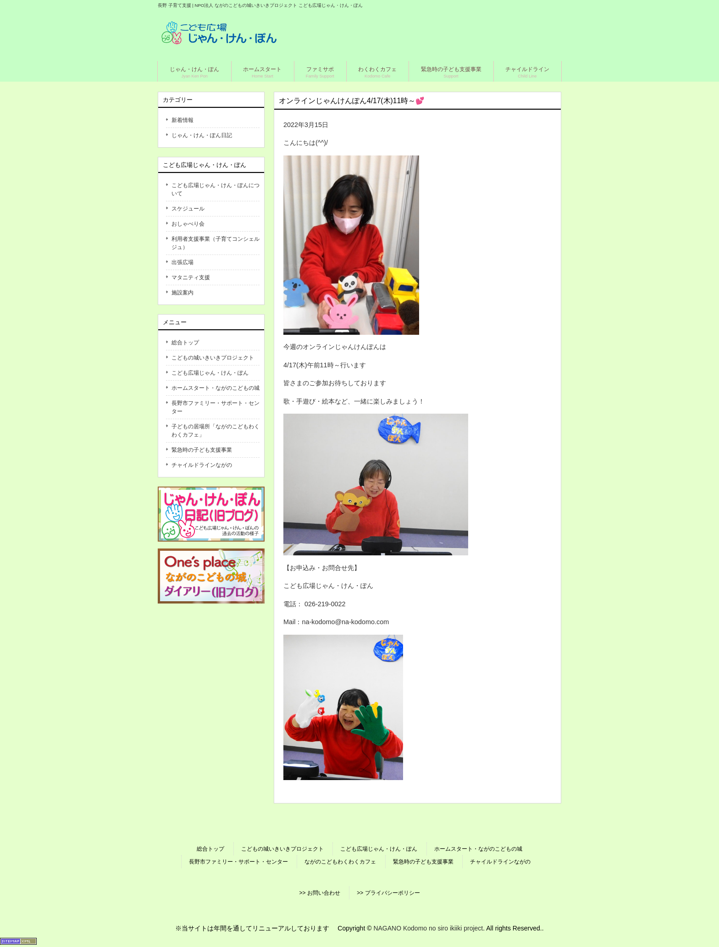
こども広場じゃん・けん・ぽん (210, 373)
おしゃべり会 (188, 224)
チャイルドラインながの (201, 465)
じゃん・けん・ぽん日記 (201, 135)
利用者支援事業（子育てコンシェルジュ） (215, 243)
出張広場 (182, 262)
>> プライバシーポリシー (388, 893)
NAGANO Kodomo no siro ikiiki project (428, 928)
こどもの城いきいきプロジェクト (212, 357)
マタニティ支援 (190, 277)
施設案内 (182, 292)
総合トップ (185, 342)
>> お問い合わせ (319, 893)
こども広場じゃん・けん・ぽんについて (215, 189)
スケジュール (188, 208)
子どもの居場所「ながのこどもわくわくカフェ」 (215, 430)
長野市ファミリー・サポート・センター (215, 407)
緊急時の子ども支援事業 (201, 450)
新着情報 (182, 120)
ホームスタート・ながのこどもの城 (215, 388)
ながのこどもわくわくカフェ (340, 861)
